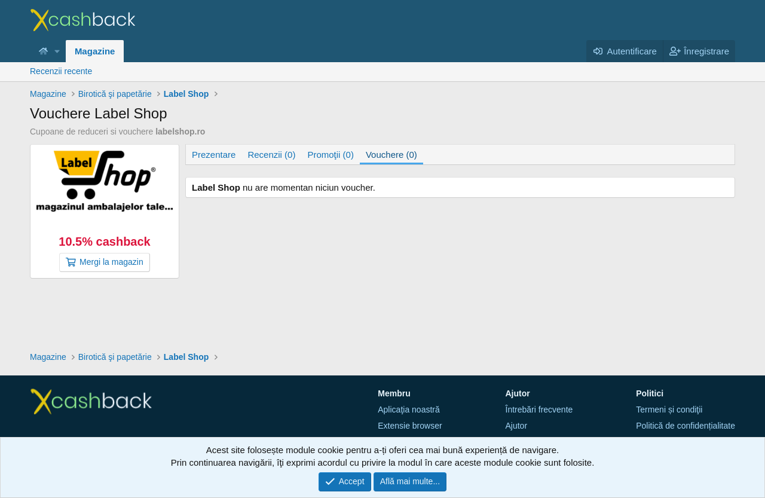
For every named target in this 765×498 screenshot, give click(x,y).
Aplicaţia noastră (409, 409)
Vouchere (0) (391, 154)
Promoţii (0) (330, 154)
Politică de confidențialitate (685, 425)
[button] (57, 51)
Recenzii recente (61, 71)
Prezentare (213, 154)
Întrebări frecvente (539, 409)
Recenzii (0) (271, 154)
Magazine (95, 51)
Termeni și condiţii (669, 409)
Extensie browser (410, 425)
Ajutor (517, 425)
